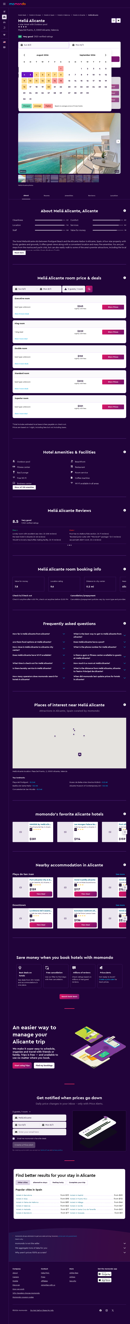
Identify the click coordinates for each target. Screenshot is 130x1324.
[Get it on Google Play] (104, 1274)
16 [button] (24, 87)
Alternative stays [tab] (40, 1182)
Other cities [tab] (23, 1182)
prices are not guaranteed (67, 1236)
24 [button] (30, 93)
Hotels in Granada (77, 1213)
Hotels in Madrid (76, 1195)
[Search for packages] (4, 27)
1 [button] (60, 69)
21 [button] (55, 87)
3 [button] (30, 75)
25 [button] (36, 93)
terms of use (45, 1150)
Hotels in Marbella (23, 1209)
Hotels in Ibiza (21, 1199)
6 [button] (48, 75)
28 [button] (55, 93)
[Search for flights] (4, 11)
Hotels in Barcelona (24, 1195)
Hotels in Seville (76, 1206)
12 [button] (43, 81)
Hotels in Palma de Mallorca (27, 1202)
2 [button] (24, 75)
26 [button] (42, 93)
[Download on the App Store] (104, 1280)
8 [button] (60, 75)
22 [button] (61, 87)
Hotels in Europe (35, 15)
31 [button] (30, 99)
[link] (41, 894)
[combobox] (41, 1118)
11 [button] (36, 81)
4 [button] (36, 75)
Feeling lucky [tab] (58, 1182)
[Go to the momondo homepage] (17, 4)
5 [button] (42, 75)
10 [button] (30, 81)
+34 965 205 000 (26, 33)
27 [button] (49, 93)
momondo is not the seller (70, 1243)
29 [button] (61, 93)
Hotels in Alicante (79, 15)
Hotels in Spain (49, 15)
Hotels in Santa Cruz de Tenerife (83, 1209)
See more (120, 874)
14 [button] (55, 81)
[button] (4, 4)
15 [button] (61, 81)
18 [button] (36, 87)
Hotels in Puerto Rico (78, 1199)
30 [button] (24, 99)
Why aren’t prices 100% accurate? (70, 1252)
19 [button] (43, 87)
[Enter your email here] (42, 1132)
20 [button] (48, 87)
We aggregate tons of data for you (70, 1248)
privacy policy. (58, 1150)
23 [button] (24, 93)
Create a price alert (107, 979)
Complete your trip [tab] (77, 1182)
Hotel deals (22, 15)
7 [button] (54, 75)
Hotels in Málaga (76, 1202)
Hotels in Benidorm (24, 1213)
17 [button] (30, 87)
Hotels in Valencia (64, 15)
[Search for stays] (4, 17)
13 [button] (49, 81)
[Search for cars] (4, 22)
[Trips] (4, 34)
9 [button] (24, 81)
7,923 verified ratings (43, 37)
